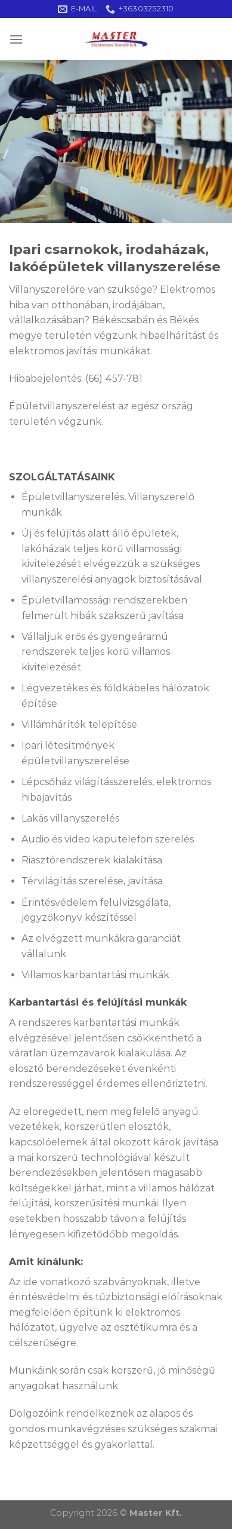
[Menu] (16, 39)
